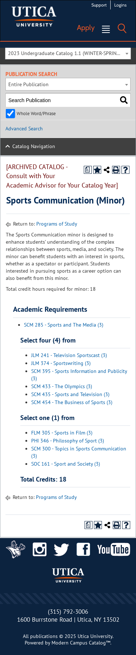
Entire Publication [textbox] (28, 84)
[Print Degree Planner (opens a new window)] (88, 170)
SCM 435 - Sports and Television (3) (70, 394)
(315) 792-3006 (68, 612)
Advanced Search (24, 128)
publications (44, 636)
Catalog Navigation (33, 146)
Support (99, 5)
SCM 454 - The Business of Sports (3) (71, 402)
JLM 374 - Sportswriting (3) (61, 363)
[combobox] (68, 53)
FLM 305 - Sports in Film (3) (61, 432)
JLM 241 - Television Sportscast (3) (69, 355)
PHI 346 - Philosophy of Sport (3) (67, 440)
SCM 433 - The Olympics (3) (61, 386)
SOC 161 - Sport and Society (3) (65, 464)
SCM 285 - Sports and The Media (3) (63, 325)
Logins (120, 5)
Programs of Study (56, 224)
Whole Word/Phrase (36, 113)
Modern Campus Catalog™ (80, 642)
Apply (86, 27)
